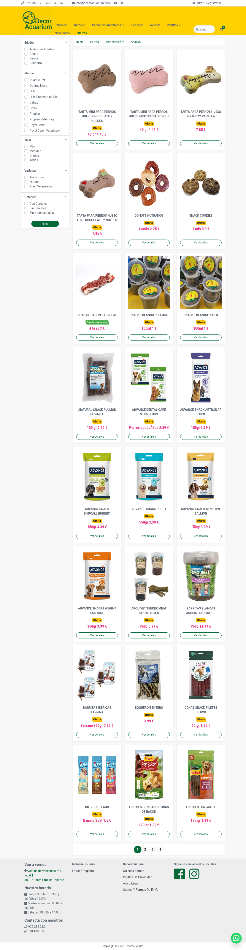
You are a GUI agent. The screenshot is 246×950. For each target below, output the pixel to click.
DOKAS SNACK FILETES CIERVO (200, 710)
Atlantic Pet (37, 80)
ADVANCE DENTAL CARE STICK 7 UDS (149, 412)
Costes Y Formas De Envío (141, 889)
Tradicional (37, 177)
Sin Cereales (38, 208)
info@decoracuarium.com (91, 3)
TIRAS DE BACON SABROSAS (97, 315)
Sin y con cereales (42, 212)
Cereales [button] (30, 197)
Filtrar (45, 223)
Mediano (35, 151)
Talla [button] (27, 140)
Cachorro (36, 63)
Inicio (80, 42)
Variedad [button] (30, 170)
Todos (34, 160)
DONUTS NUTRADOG (149, 215)
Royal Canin (37, 125)
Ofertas (82, 33)
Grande (34, 155)
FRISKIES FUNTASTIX (201, 807)
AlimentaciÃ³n (114, 42)
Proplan (35, 113)
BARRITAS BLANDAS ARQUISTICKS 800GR (201, 611)
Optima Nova (38, 85)
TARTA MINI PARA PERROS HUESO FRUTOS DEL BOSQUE (149, 114)
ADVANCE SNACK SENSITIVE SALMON (201, 511)
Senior (34, 58)
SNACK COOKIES (200, 215)
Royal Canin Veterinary (45, 130)
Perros (94, 42)
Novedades (62, 33)
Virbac (34, 102)
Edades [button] (29, 42)
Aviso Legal (131, 883)
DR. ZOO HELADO (97, 807)
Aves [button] (155, 25)
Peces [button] (137, 25)
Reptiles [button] (174, 25)
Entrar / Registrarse (207, 3)
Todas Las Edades (42, 49)
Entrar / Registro (83, 871)
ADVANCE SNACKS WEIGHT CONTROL (97, 611)
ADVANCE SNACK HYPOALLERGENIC (97, 511)
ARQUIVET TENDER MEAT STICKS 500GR (149, 611)
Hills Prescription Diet (44, 97)
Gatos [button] (79, 25)
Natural (34, 182)
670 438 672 (55, 3)
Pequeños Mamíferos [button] (108, 25)
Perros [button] (61, 25)
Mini (32, 146)
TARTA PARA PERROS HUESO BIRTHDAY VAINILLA (201, 114)
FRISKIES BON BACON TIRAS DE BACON (149, 809)
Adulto (34, 54)
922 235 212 (31, 3)
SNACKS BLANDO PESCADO (149, 315)
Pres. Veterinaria (41, 186)
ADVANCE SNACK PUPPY (149, 509)
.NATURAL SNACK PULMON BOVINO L (97, 412)
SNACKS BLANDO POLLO (201, 315)
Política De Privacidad (137, 877)
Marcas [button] (29, 73)
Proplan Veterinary (42, 119)
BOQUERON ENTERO (149, 707)
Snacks (136, 42)
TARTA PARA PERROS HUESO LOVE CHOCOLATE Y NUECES (97, 218)
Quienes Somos (133, 871)
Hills (32, 91)
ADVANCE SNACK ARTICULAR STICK (200, 412)
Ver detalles (97, 143)
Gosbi (33, 108)
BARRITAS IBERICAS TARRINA (97, 710)
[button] (221, 29)
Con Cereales (39, 203)
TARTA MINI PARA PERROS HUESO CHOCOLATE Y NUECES (97, 116)
